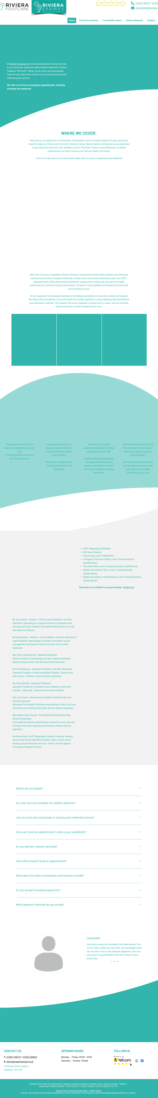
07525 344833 (30, 1057)
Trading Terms (95, 1091)
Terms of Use (61, 1091)
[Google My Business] (137, 1061)
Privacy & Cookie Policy (78, 1091)
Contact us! (128, 587)
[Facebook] (142, 1061)
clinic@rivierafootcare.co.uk (19, 1061)
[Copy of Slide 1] (114, 961)
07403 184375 (143, 3)
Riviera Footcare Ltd (19, 64)
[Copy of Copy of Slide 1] (117, 961)
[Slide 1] (110, 961)
